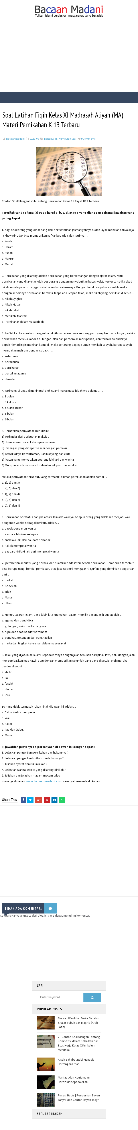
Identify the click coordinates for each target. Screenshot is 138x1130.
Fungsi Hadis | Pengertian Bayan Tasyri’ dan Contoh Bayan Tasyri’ (79, 1097)
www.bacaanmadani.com (44, 781)
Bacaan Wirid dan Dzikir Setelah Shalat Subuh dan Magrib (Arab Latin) (78, 1022)
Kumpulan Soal (67, 138)
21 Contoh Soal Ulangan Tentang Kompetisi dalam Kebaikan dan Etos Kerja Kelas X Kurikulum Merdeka (79, 1043)
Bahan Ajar (50, 138)
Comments (88, 138)
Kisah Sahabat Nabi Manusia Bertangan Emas (76, 1062)
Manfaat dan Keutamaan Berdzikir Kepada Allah (74, 1079)
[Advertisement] (69, 59)
